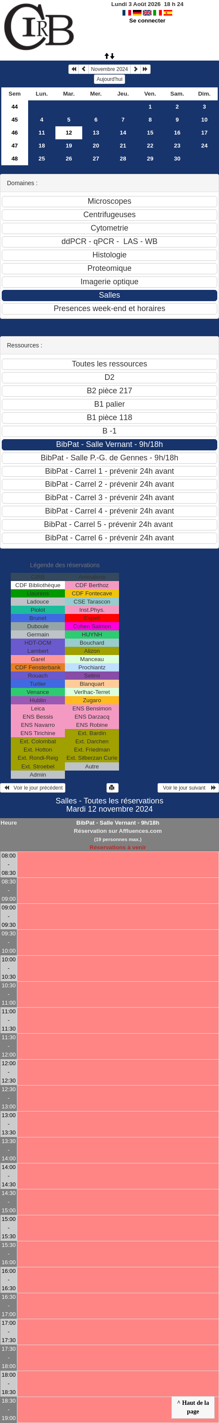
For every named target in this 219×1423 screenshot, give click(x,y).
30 (177, 158)
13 (96, 132)
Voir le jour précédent (33, 788)
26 (69, 158)
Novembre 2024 (109, 69)
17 (204, 132)
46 (14, 132)
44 (14, 106)
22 (150, 145)
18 (42, 145)
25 (42, 158)
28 (123, 158)
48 (14, 158)
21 (123, 145)
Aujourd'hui (109, 79)
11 (42, 132)
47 (14, 145)
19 (69, 145)
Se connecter (147, 20)
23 (177, 145)
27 (96, 158)
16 (177, 132)
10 (204, 119)
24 (204, 145)
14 (123, 132)
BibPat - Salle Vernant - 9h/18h (117, 822)
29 (150, 158)
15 (150, 132)
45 (14, 119)
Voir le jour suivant (188, 788)
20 (96, 145)
